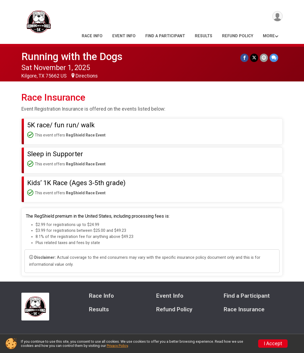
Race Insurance (244, 309)
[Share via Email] (264, 58)
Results (203, 36)
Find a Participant (165, 36)
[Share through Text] (274, 58)
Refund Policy (237, 36)
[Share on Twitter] (254, 58)
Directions (87, 76)
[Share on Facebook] (244, 58)
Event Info (124, 36)
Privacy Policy (117, 346)
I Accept (273, 343)
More (269, 36)
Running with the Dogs (72, 57)
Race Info (92, 36)
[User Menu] (277, 16)
